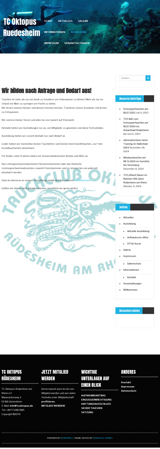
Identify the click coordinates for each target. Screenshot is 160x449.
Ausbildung (78, 32)
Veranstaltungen (77, 44)
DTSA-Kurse (134, 245)
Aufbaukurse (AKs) (137, 238)
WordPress (67, 439)
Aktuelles (65, 21)
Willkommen (130, 291)
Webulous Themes (103, 439)
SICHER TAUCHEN (91, 409)
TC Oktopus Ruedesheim (21, 27)
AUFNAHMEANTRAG (93, 396)
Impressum (51, 44)
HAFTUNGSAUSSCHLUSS (96, 405)
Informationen (54, 32)
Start (48, 21)
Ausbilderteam (83, 181)
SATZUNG (87, 413)
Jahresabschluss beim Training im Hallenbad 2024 (135, 145)
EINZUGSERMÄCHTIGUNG (96, 401)
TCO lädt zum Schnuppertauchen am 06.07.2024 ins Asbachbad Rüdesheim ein (136, 128)
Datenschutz (134, 264)
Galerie (83, 21)
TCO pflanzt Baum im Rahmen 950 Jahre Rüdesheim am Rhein (135, 180)
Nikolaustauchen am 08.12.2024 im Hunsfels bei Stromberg (136, 162)
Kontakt (131, 278)
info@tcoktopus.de (21, 407)
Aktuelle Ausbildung (138, 232)
